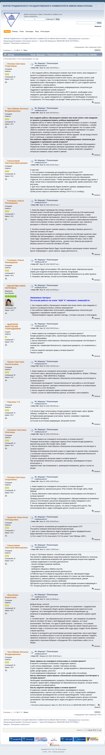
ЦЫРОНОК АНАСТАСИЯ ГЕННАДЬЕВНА (13, 326)
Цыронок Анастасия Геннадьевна (16, 518)
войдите (56, 14)
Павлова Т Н (13, 402)
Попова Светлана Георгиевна (15, 65)
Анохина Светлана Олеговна (15, 431)
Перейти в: (80, 730)
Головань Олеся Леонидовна (14, 202)
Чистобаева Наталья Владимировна (16, 109)
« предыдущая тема (81, 47)
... (13, 50)
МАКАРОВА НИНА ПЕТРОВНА (67, 41)
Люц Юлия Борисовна (11, 596)
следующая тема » (95, 47)
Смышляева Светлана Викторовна (16, 162)
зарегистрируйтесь (31, 16)
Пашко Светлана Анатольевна (14, 363)
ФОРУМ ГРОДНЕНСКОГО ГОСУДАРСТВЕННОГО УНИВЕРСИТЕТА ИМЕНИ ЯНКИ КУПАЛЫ (47, 6)
